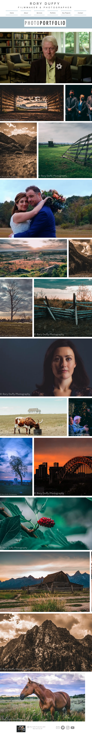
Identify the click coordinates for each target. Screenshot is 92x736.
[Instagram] (67, 727)
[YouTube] (72, 727)
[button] (39, 13)
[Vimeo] (63, 728)
